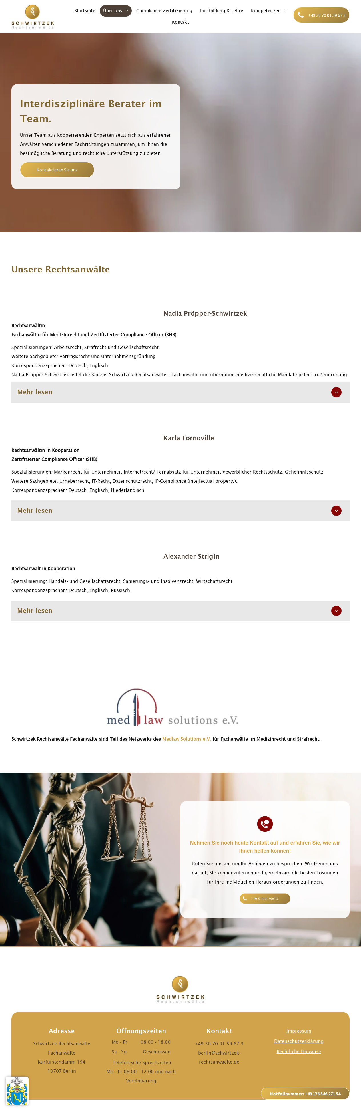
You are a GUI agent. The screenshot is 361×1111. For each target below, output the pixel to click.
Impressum (298, 1030)
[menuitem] (85, 11)
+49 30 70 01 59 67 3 (219, 1043)
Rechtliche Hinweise (299, 1051)
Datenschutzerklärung (299, 1041)
